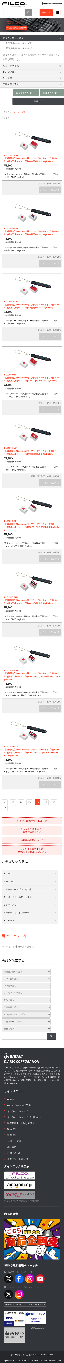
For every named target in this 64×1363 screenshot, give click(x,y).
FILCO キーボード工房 (19, 1105)
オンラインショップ (17, 1111)
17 (45, 802)
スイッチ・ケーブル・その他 (17, 889)
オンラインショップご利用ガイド (24, 1117)
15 (29, 802)
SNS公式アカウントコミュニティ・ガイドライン (25, 1304)
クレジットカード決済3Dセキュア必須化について (32, 850)
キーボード (9, 874)
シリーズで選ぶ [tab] (32, 66)
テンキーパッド (11, 905)
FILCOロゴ (9, 920)
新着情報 (11, 1135)
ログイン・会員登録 (17, 1159)
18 (54, 802)
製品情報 (11, 1129)
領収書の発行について (32, 840)
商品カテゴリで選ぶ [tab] (32, 38)
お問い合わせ (14, 1153)
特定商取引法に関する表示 (21, 1123)
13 (13, 802)
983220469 (35, 1321)
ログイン (46, 13)
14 (21, 802)
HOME (10, 1099)
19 (4, 808)
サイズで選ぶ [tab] (32, 72)
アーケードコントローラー (16, 912)
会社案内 (11, 1147)
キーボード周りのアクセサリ (17, 897)
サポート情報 (14, 1141)
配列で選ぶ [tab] (32, 78)
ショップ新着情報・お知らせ (32, 820)
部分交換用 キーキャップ (17, 48)
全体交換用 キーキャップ (17, 43)
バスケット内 (14, 936)
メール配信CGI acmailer (36, 1328)
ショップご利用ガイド (32, 830)
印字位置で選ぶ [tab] (32, 84)
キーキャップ (19, 112)
